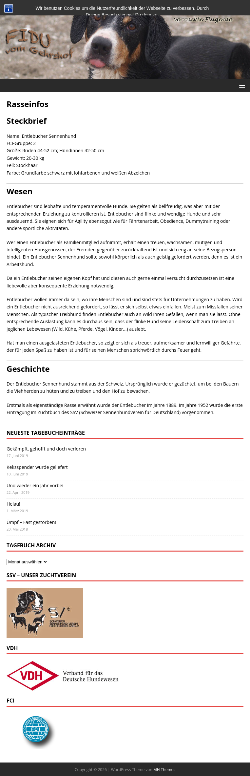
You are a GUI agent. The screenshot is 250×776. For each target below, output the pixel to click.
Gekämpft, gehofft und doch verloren (46, 449)
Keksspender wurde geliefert (37, 467)
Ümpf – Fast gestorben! (31, 522)
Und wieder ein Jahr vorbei (35, 485)
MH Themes (164, 769)
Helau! (13, 504)
